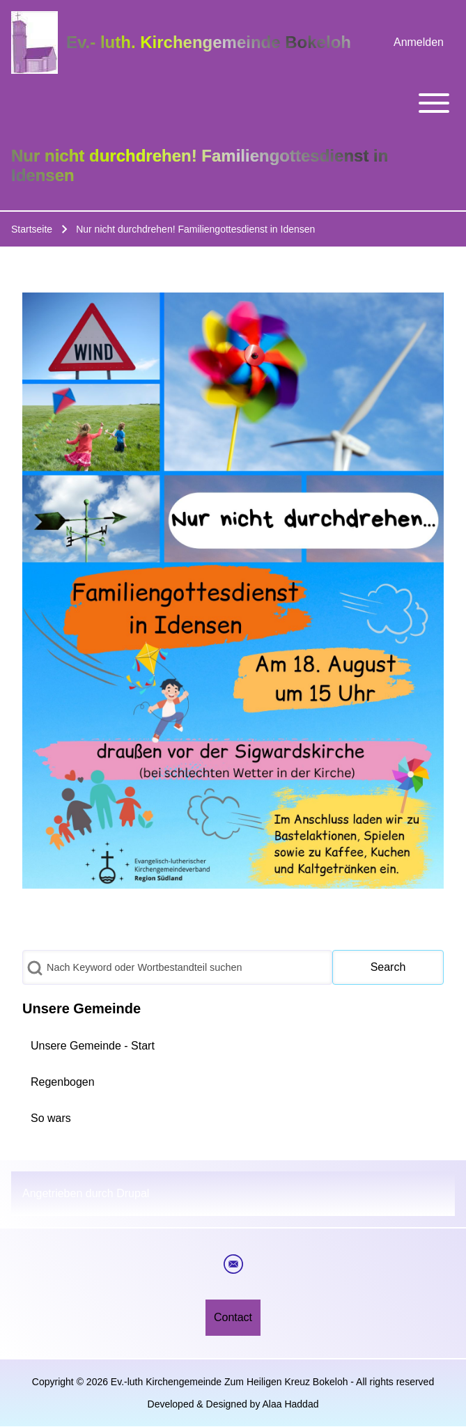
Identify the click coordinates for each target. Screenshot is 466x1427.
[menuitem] (418, 42)
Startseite (31, 229)
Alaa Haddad (291, 1404)
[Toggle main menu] (233, 103)
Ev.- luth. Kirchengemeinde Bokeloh (208, 42)
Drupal (132, 1193)
